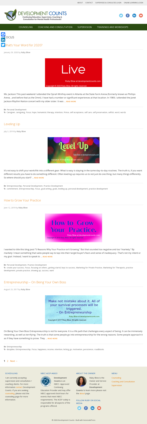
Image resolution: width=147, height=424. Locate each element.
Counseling (26, 27)
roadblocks (99, 349)
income (50, 349)
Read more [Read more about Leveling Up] (39, 178)
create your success (15, 267)
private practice (23, 270)
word (117, 112)
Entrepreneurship (14, 186)
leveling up (62, 188)
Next (14, 360)
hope (34, 112)
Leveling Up (12, 124)
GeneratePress (89, 420)
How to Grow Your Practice (22, 200)
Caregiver (11, 112)
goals (55, 188)
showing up (36, 270)
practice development (98, 188)
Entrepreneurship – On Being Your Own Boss (35, 282)
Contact (89, 2)
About (80, 2)
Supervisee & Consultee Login (108, 2)
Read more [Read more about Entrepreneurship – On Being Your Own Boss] (52, 338)
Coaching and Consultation (55, 27)
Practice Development (53, 186)
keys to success (68, 267)
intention (59, 112)
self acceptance (76, 112)
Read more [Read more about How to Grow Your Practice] (48, 257)
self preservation (100, 112)
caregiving (20, 112)
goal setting (46, 188)
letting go (67, 349)
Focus (28, 112)
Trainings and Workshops (112, 27)
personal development (78, 188)
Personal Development (16, 109)
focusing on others (39, 267)
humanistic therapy (45, 112)
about (82, 393)
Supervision (85, 27)
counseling (10, 393)
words (123, 112)
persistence (88, 349)
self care (88, 112)
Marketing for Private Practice (89, 267)
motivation (77, 349)
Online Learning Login (133, 2)
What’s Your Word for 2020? (23, 45)
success (45, 270)
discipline (11, 349)
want (52, 270)
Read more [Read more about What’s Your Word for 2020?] (71, 101)
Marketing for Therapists (114, 267)
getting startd (54, 267)
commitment (12, 188)
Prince (66, 112)
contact (19, 387)
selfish (111, 112)
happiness (42, 349)
